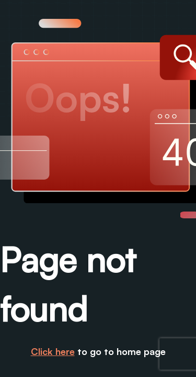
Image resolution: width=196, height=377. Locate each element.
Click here (53, 351)
